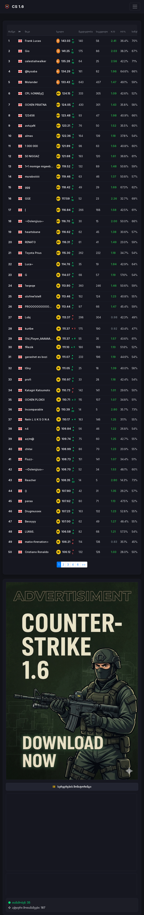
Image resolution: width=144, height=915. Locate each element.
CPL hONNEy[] (34, 93)
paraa (29, 501)
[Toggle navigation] (135, 6)
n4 (27, 428)
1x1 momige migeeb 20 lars (39, 166)
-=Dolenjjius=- (34, 221)
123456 (30, 115)
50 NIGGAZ (32, 156)
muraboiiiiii (32, 176)
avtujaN (30, 125)
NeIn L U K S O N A (37, 419)
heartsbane (32, 232)
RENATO (30, 242)
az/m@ (29, 438)
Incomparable (34, 409)
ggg (27, 187)
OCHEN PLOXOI (35, 399)
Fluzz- (29, 459)
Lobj (28, 317)
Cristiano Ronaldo (37, 552)
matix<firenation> (37, 541)
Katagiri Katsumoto (37, 390)
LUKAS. (29, 531)
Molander (31, 82)
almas (29, 135)
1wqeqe (30, 285)
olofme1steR (33, 296)
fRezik (29, 347)
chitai (28, 449)
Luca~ (29, 264)
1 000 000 (31, 146)
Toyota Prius (33, 252)
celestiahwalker (35, 61)
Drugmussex (33, 511)
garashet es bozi (36, 356)
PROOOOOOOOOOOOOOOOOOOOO (39, 306)
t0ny (28, 368)
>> (84, 564)
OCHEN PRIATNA (35, 104)
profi (28, 379)
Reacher (30, 480)
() (26, 490)
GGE (28, 198)
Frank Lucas (33, 40)
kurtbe (29, 328)
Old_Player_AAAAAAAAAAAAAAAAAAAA (39, 338)
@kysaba (31, 71)
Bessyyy (30, 521)
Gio (27, 51)
